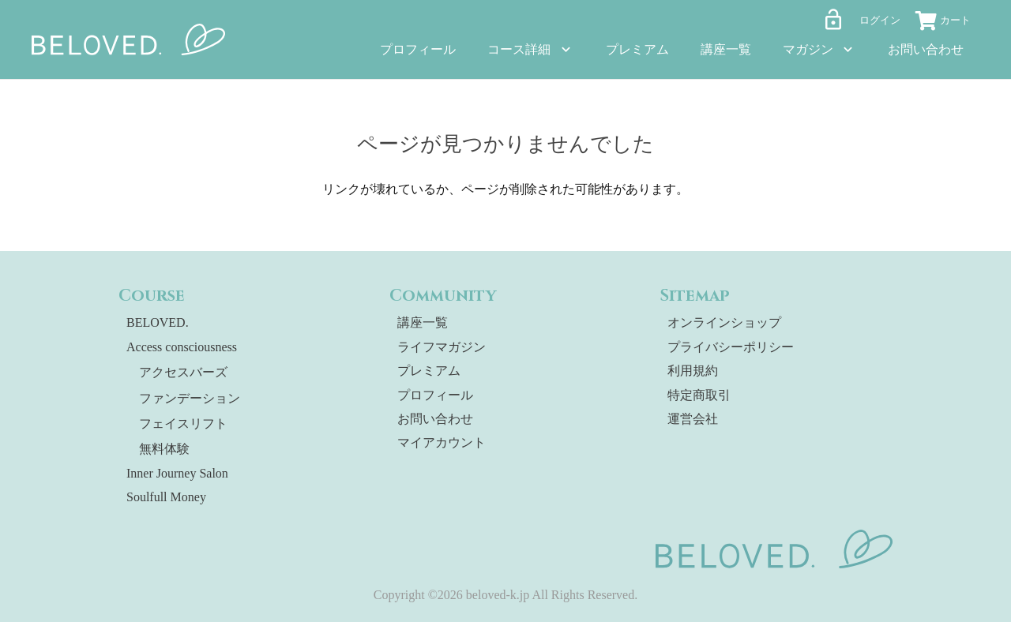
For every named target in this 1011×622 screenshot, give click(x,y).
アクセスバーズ (183, 372)
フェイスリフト (183, 423)
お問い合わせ (435, 418)
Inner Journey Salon (177, 473)
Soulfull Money (166, 497)
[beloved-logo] (129, 39)
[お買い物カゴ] (947, 23)
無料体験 (164, 448)
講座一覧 (422, 322)
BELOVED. (157, 322)
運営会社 (692, 418)
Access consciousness (181, 347)
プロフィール (435, 395)
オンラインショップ (724, 322)
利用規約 (692, 370)
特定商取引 (699, 395)
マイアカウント (441, 442)
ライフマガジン (441, 347)
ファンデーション (189, 398)
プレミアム (428, 370)
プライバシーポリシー (730, 347)
